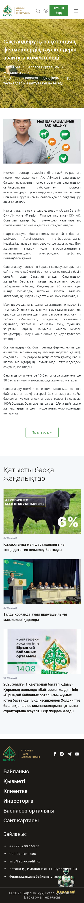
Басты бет (11, 67)
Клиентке (15, 791)
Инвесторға (18, 801)
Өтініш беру (59, 10)
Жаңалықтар (14, 72)
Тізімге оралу (42, 432)
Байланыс (16, 771)
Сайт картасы (21, 820)
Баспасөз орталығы (43, 67)
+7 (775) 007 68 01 (24, 846)
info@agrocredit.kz (24, 861)
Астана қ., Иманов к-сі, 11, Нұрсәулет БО (43, 869)
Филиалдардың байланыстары (35, 876)
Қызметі (14, 781)
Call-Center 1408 (22, 854)
